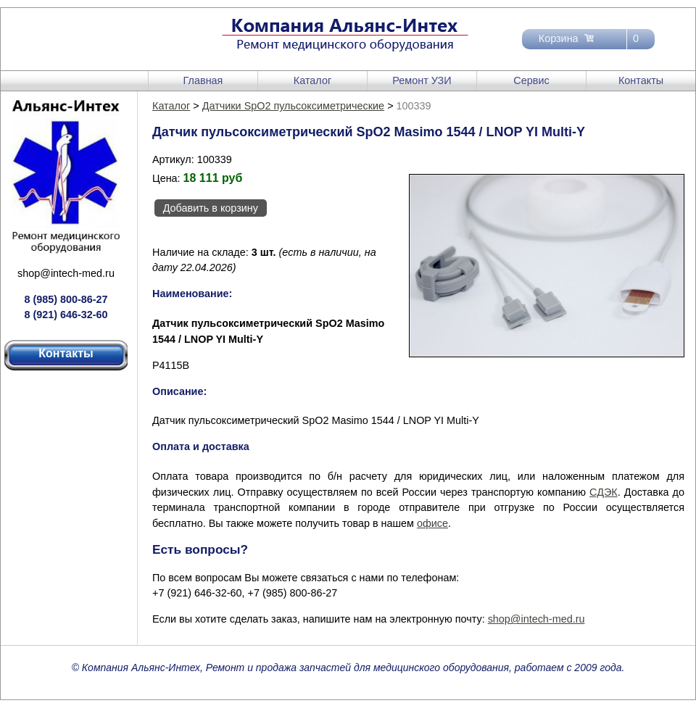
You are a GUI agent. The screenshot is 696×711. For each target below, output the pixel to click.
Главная (203, 80)
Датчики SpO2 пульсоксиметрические (293, 106)
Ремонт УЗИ (421, 80)
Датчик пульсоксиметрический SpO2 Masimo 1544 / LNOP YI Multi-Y (315, 420)
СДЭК (603, 492)
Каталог (312, 80)
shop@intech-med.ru (66, 273)
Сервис (531, 80)
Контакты (640, 80)
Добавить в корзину (210, 208)
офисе (432, 523)
